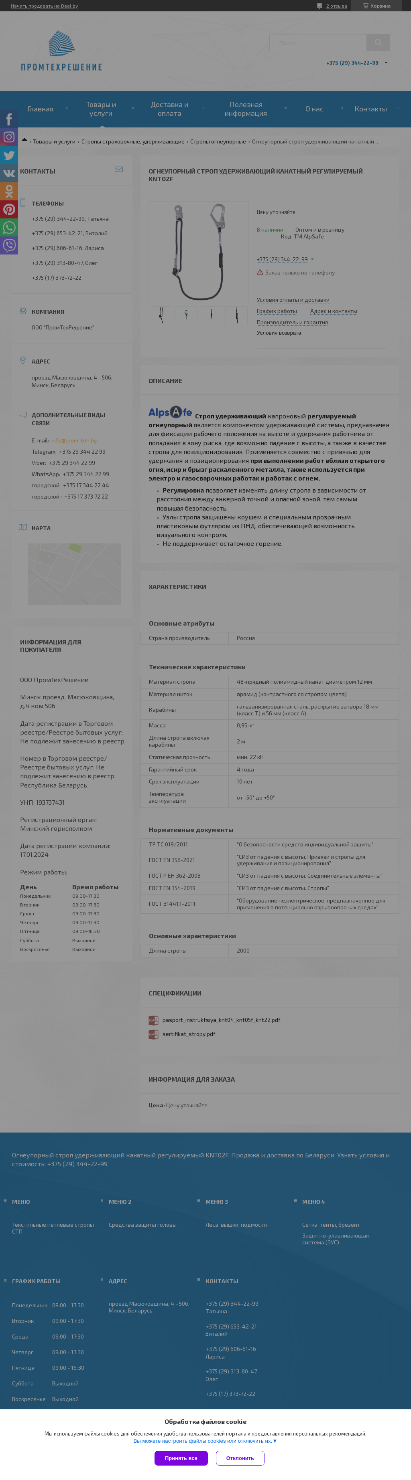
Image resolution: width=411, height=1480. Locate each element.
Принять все (181, 1458)
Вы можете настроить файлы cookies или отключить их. (202, 1441)
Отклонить (240, 1458)
